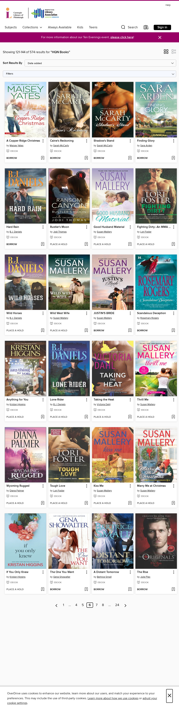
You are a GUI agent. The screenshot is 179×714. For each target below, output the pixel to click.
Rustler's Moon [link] (59, 227)
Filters (9, 73)
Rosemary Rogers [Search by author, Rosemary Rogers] (149, 318)
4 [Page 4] (76, 605)
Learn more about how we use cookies (113, 698)
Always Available (60, 27)
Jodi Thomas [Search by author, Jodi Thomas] (60, 231)
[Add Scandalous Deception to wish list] (173, 330)
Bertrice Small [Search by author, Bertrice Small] (104, 576)
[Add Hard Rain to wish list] (42, 244)
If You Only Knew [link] (17, 572)
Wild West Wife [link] (59, 313)
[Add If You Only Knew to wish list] (42, 589)
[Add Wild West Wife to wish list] (86, 330)
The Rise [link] (142, 572)
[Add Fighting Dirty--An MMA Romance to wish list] (173, 244)
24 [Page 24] (117, 605)
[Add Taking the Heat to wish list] (129, 417)
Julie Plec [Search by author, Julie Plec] (145, 576)
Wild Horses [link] (14, 313)
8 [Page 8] (103, 605)
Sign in (162, 27)
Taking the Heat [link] (104, 399)
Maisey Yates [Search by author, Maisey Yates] (16, 145)
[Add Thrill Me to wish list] (173, 417)
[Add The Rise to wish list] (173, 589)
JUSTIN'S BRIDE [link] (104, 313)
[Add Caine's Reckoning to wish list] (86, 158)
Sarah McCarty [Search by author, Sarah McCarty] (61, 145)
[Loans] (146, 28)
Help (168, 5)
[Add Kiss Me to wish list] (129, 503)
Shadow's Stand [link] (104, 141)
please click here (121, 37)
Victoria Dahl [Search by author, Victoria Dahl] (103, 404)
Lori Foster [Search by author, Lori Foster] (145, 231)
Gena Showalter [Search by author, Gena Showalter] (61, 576)
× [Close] (169, 696)
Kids (80, 27)
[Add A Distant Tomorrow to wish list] (129, 589)
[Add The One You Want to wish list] (86, 589)
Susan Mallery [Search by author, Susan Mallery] (104, 231)
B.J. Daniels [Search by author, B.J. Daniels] (16, 231)
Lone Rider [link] (57, 399)
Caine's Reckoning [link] (62, 141)
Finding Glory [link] (146, 141)
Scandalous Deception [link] (151, 313)
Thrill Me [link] (142, 399)
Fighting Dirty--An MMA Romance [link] (154, 227)
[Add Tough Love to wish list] (86, 503)
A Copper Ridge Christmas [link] (23, 141)
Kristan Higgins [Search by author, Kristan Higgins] (17, 404)
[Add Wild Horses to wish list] (42, 330)
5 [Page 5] (83, 605)
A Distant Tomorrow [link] (106, 572)
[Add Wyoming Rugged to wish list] (42, 503)
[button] (128, 28)
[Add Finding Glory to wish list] (173, 158)
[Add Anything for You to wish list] (42, 417)
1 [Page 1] (63, 605)
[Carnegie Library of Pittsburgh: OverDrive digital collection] (32, 13)
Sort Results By (12, 63)
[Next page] (125, 605)
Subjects (11, 27)
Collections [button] (32, 27)
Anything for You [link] (17, 399)
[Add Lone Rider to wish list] (86, 417)
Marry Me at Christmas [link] (151, 486)
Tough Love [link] (57, 486)
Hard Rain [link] (12, 227)
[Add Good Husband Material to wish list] (129, 244)
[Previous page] (56, 605)
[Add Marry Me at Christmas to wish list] (173, 503)
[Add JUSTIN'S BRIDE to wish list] (129, 330)
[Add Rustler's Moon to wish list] (86, 244)
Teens (93, 27)
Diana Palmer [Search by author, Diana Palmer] (17, 490)
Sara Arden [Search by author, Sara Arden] (146, 145)
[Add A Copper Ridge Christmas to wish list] (42, 158)
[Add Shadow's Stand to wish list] (129, 158)
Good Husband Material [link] (109, 227)
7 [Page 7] (96, 605)
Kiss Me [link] (98, 486)
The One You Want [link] (62, 572)
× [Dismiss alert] (160, 37)
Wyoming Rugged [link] (17, 486)
